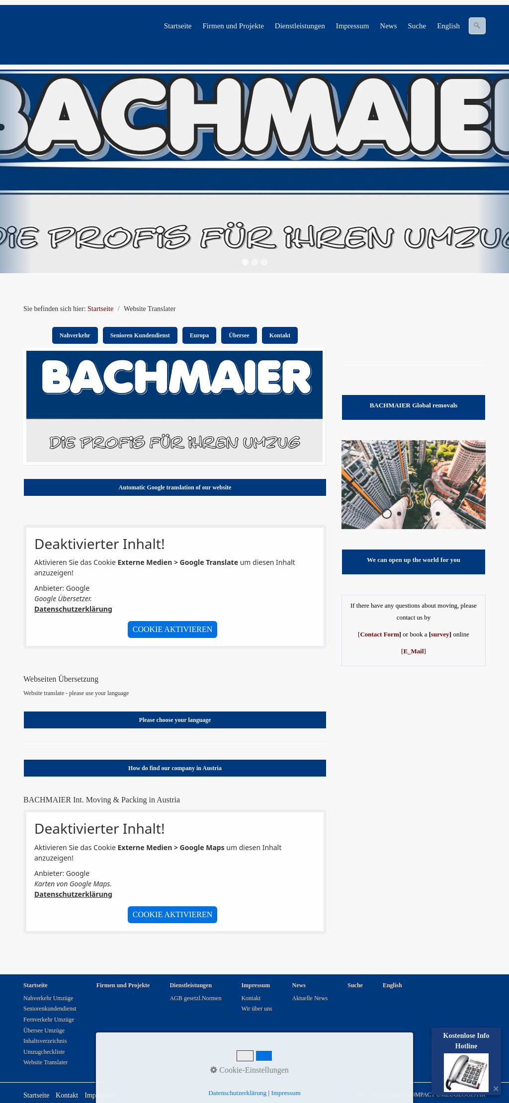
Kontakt (280, 335)
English (448, 26)
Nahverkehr (75, 335)
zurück (356, 492)
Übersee (239, 335)
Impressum (352, 26)
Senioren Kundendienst (140, 335)
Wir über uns (256, 1008)
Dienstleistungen (300, 26)
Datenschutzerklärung (73, 609)
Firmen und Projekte (232, 26)
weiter (470, 492)
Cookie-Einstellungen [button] (249, 1070)
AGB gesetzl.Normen (195, 998)
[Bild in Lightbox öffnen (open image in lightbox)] (174, 406)
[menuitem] (178, 26)
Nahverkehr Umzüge (48, 998)
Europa (199, 335)
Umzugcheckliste (44, 1051)
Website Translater (45, 1062)
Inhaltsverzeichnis (45, 1040)
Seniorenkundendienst (50, 1008)
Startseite (178, 26)
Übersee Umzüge (44, 1030)
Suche (417, 26)
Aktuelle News (310, 998)
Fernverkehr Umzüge (48, 1019)
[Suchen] (477, 26)
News (388, 26)
